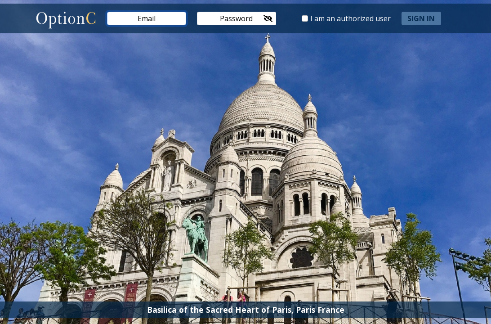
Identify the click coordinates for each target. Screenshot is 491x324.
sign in (421, 18)
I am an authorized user (350, 18)
